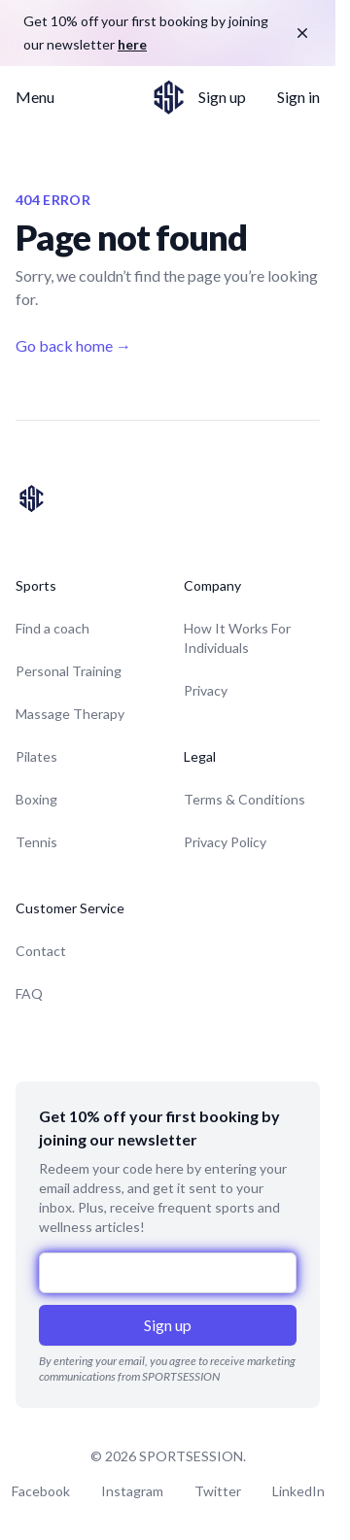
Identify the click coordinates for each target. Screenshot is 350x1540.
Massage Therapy (70, 713)
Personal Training (69, 671)
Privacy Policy (225, 842)
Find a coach (52, 628)
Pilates (36, 756)
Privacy (206, 690)
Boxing (36, 799)
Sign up (222, 96)
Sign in (298, 96)
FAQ (29, 993)
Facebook (41, 1491)
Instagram (132, 1491)
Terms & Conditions (244, 799)
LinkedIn (298, 1491)
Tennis (36, 842)
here (132, 44)
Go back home (73, 345)
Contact (41, 950)
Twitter (217, 1491)
